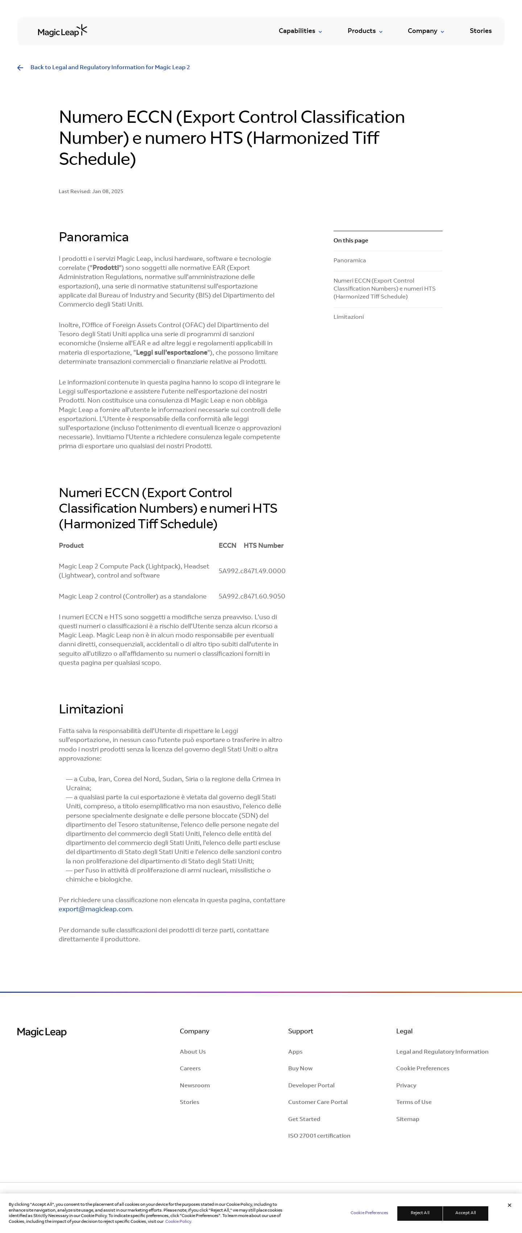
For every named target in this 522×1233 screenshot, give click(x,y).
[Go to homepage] (62, 30)
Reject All (420, 1216)
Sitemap (407, 1119)
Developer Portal (311, 1086)
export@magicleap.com (95, 910)
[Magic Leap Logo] (42, 1034)
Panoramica (350, 261)
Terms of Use (414, 1102)
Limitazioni (349, 317)
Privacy (406, 1086)
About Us (193, 1052)
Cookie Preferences (423, 1069)
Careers (190, 1069)
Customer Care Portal (318, 1102)
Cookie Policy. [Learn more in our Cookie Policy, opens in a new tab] (178, 1225)
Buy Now (300, 1069)
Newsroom (195, 1086)
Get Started (304, 1119)
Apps (295, 1052)
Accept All (465, 1216)
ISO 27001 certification (319, 1136)
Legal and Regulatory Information (442, 1052)
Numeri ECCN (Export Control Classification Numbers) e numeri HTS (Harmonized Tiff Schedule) (385, 289)
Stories (481, 31)
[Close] (509, 1209)
